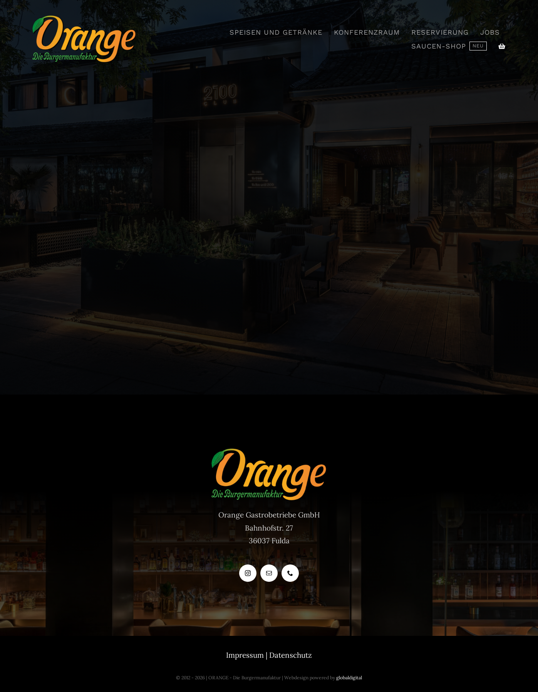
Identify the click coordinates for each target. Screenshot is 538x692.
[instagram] (247, 573)
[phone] (290, 573)
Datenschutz (290, 655)
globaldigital (349, 677)
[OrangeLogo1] (84, 19)
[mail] (269, 573)
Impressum (245, 655)
